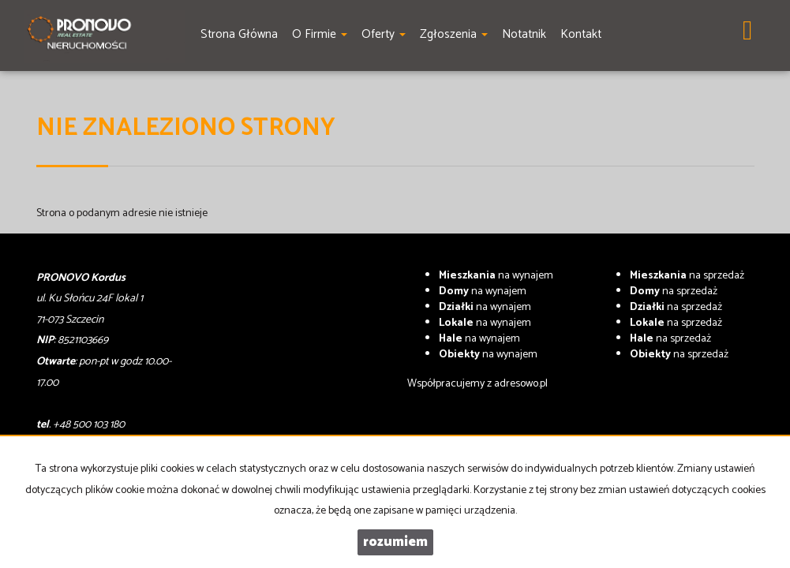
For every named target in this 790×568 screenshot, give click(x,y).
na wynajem (496, 276)
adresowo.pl (521, 384)
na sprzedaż (687, 276)
